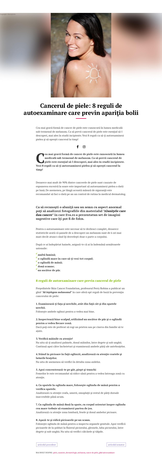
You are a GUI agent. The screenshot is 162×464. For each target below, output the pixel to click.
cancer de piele (92, 452)
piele (55, 452)
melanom (81, 452)
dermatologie (71, 452)
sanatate (61, 452)
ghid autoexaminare (107, 452)
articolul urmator (116, 444)
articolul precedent (47, 444)
